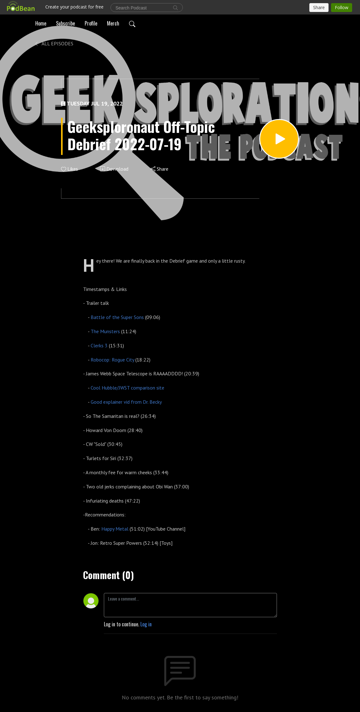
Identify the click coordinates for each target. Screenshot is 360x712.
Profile (91, 23)
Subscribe (65, 23)
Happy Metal (114, 529)
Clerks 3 (100, 345)
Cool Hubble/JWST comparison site (127, 387)
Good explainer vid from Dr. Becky (126, 402)
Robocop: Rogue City (112, 359)
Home (40, 23)
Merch (113, 23)
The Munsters (105, 331)
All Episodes (53, 43)
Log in (146, 624)
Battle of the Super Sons (117, 317)
